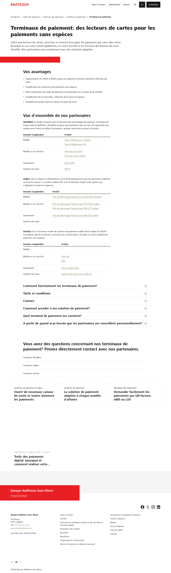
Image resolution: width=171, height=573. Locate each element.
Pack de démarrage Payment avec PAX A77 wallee (75, 208)
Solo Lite (65, 256)
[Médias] (113, 522)
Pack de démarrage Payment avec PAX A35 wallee (75, 215)
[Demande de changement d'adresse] (125, 515)
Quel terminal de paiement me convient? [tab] (52, 316)
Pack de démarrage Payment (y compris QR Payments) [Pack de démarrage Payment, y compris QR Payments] (77, 197)
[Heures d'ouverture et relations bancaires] (77, 544)
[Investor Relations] (117, 519)
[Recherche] (135, 5)
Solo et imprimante (70, 268)
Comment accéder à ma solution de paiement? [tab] (56, 308)
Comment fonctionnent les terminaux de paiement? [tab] (60, 286)
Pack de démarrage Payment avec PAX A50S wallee (76, 204)
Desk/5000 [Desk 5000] (69, 163)
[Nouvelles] (64, 533)
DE (151, 562)
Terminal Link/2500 (73, 151)
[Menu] (142, 5)
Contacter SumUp (31, 373)
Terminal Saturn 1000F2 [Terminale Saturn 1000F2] (75, 156)
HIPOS (67, 169)
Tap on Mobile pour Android (77, 140)
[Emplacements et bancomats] (72, 540)
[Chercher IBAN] (116, 530)
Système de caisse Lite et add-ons (76, 274)
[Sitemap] (113, 534)
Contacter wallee (31, 365)
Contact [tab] (28, 301)
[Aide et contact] (66, 515)
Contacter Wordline (32, 357)
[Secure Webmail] (117, 526)
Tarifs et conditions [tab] (37, 293)
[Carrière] (63, 519)
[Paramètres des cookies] (70, 529)
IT (159, 562)
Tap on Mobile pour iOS (75, 144)
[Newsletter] (64, 536)
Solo (63, 261)
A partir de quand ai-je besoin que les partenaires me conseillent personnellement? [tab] (82, 323)
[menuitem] (98, 5)
